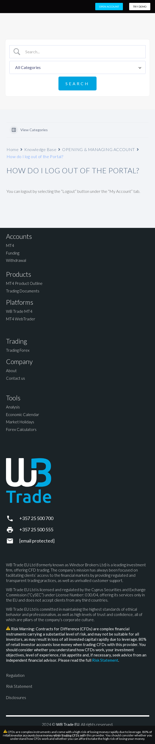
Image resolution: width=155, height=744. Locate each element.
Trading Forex (17, 350)
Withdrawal (16, 260)
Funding (12, 253)
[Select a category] (77, 67)
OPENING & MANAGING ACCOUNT (98, 149)
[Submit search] (77, 83)
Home (13, 149)
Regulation (15, 675)
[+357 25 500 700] (12, 518)
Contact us (15, 378)
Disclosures (16, 697)
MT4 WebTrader (20, 318)
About (11, 370)
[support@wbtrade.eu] (12, 541)
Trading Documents (22, 291)
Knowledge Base (40, 149)
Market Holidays (20, 421)
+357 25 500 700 (36, 518)
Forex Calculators (21, 429)
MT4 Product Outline (24, 283)
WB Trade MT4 (19, 311)
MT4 (10, 245)
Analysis (13, 407)
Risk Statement (105, 660)
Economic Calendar (22, 414)
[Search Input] (82, 51)
